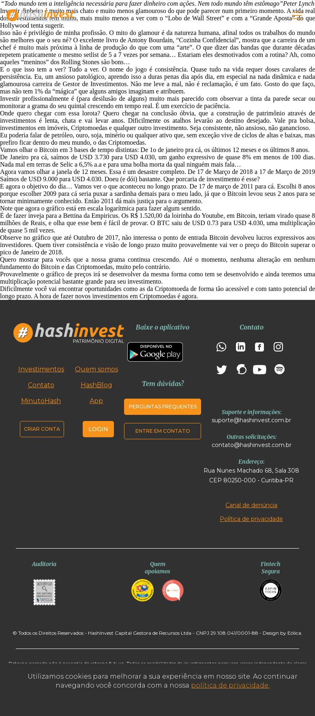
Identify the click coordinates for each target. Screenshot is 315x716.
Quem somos (96, 369)
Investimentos (41, 369)
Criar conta (42, 429)
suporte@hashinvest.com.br (251, 420)
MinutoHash (41, 401)
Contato (41, 385)
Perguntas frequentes (163, 407)
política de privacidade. (230, 685)
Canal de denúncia (251, 505)
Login (98, 429)
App (96, 401)
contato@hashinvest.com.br (251, 445)
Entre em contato (162, 431)
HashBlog (96, 385)
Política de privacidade (251, 519)
